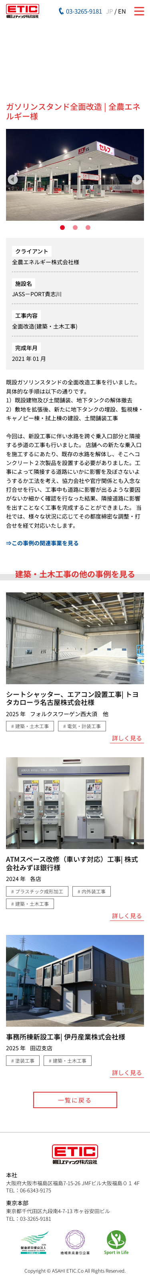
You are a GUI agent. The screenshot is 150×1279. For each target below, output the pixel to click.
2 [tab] (75, 227)
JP (109, 11)
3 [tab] (88, 227)
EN (122, 11)
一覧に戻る (75, 1100)
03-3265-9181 (84, 11)
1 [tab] (62, 227)
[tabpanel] (75, 175)
